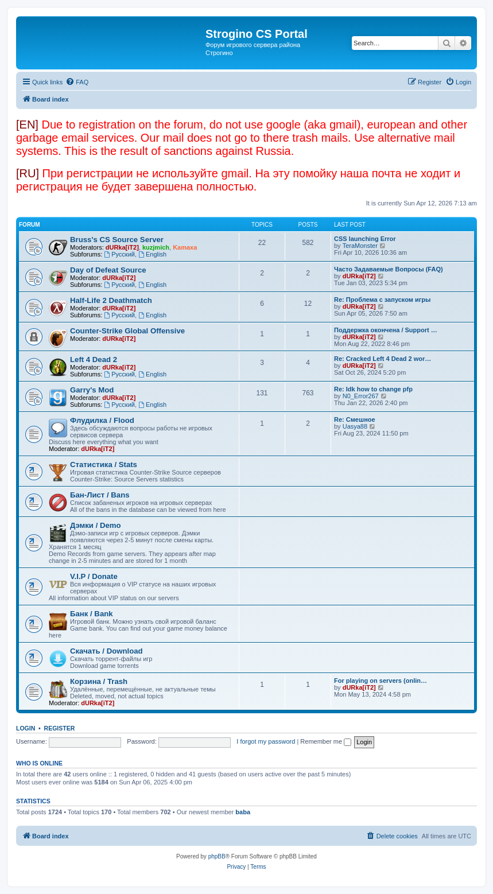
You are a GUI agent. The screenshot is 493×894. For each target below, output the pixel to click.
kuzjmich (155, 247)
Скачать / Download (106, 651)
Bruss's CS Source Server (117, 239)
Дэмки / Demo (95, 525)
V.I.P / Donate (94, 576)
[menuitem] (76, 82)
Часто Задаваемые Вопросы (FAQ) (388, 269)
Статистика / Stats (103, 464)
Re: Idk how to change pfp (373, 389)
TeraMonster (360, 245)
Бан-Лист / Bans (100, 495)
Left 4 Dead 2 (93, 359)
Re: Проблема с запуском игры (382, 299)
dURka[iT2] (122, 247)
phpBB (217, 856)
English (152, 254)
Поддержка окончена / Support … (385, 329)
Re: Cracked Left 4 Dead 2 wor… (382, 358)
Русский (119, 254)
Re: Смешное (354, 419)
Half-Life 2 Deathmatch (111, 300)
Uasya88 (355, 426)
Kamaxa (185, 247)
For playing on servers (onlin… (380, 680)
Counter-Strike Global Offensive (127, 330)
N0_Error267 (361, 395)
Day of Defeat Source (108, 270)
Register (59, 728)
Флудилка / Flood (102, 420)
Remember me (325, 741)
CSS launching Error (365, 238)
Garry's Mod (92, 390)
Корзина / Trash (98, 681)
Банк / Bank (91, 613)
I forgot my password (265, 741)
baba (242, 812)
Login (25, 728)
